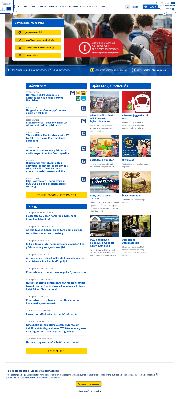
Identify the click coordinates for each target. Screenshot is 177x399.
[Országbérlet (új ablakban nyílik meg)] (43, 55)
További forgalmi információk (56, 195)
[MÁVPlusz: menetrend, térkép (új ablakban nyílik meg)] (43, 40)
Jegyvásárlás (32, 32)
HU (133, 7)
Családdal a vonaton (102, 159)
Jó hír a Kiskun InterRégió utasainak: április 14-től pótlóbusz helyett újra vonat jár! (55, 245)
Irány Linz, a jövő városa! (100, 197)
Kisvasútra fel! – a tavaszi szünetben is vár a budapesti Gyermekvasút (52, 301)
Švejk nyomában (131, 195)
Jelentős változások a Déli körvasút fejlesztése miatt (103, 118)
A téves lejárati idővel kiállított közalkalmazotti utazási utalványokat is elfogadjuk (55, 259)
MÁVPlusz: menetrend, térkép (40, 40)
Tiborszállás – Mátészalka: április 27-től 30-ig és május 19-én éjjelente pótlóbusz (48, 138)
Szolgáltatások (74, 7)
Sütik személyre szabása (89, 392)
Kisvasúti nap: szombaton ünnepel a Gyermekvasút (56, 272)
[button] (127, 7)
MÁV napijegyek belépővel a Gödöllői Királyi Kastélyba (102, 242)
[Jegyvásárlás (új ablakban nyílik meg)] (43, 32)
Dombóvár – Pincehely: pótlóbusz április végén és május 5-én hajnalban (48, 152)
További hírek (56, 351)
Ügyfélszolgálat (96, 7)
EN (137, 7)
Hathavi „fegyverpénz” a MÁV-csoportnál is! (52, 342)
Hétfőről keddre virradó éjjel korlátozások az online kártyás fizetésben (44, 97)
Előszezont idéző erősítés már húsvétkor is (51, 314)
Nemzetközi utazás (50, 7)
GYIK (111, 7)
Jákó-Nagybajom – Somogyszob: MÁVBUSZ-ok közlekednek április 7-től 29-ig (47, 183)
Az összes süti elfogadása (88, 385)
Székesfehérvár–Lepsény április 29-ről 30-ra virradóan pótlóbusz (47, 124)
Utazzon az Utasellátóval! (130, 241)
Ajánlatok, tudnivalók (110, 86)
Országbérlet (32, 55)
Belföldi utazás (27, 7)
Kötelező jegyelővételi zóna (135, 117)
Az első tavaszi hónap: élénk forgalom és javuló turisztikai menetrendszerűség (54, 231)
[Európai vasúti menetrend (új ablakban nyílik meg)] (43, 47)
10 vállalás (128, 159)
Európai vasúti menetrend (38, 47)
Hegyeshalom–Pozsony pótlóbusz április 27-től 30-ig (46, 111)
